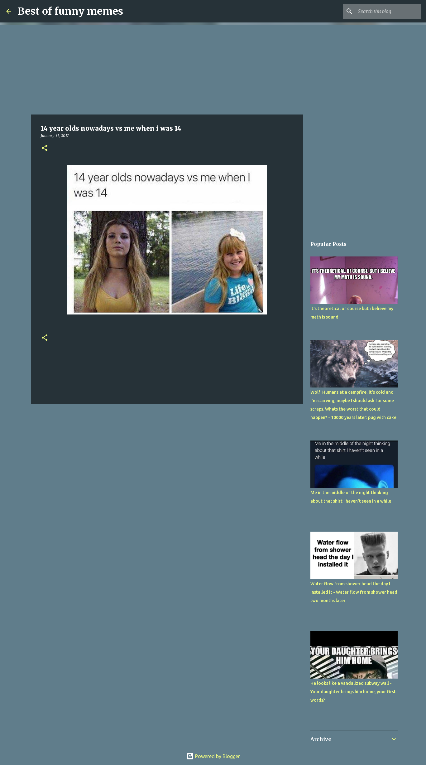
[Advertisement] (167, 68)
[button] (44, 148)
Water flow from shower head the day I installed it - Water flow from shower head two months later (353, 592)
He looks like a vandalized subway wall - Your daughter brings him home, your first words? (353, 692)
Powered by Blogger (213, 756)
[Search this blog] (388, 11)
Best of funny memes (70, 11)
